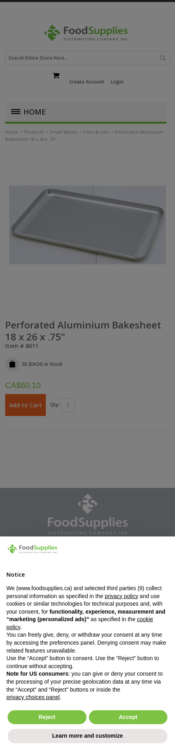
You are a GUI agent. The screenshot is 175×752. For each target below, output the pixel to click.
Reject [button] (47, 717)
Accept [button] (128, 717)
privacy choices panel (33, 697)
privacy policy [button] (121, 596)
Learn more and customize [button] (87, 736)
